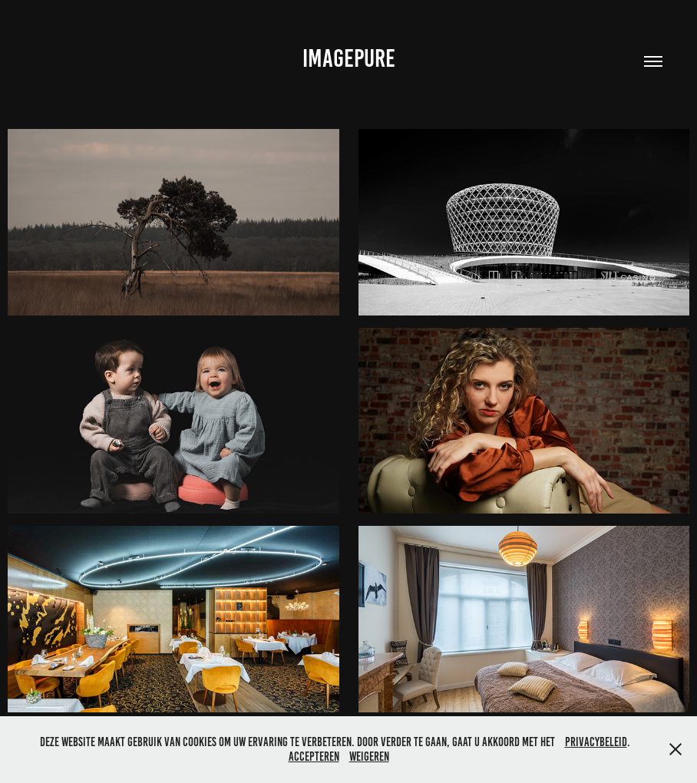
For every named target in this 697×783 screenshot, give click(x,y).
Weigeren (369, 756)
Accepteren (314, 756)
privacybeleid (596, 741)
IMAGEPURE (348, 58)
